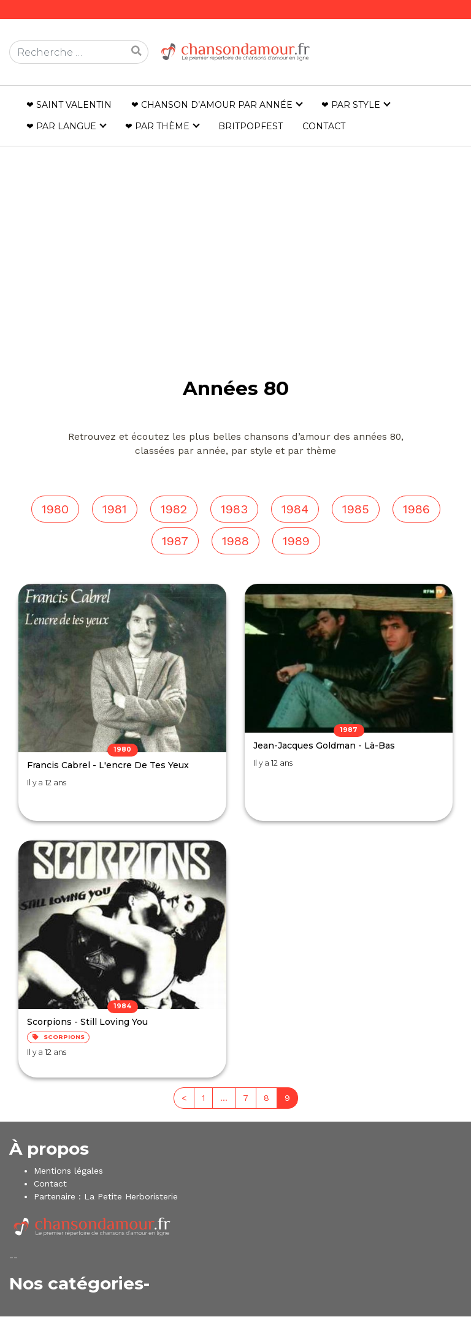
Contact (323, 126)
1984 (294, 509)
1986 (416, 509)
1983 (234, 509)
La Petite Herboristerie (131, 1196)
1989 (296, 541)
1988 (235, 541)
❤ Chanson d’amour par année (212, 104)
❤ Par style (350, 104)
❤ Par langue (61, 126)
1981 (114, 509)
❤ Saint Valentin (69, 104)
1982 (174, 509)
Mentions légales (68, 1171)
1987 (175, 541)
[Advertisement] (235, 236)
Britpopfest (250, 126)
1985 (355, 509)
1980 (55, 509)
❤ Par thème (157, 126)
